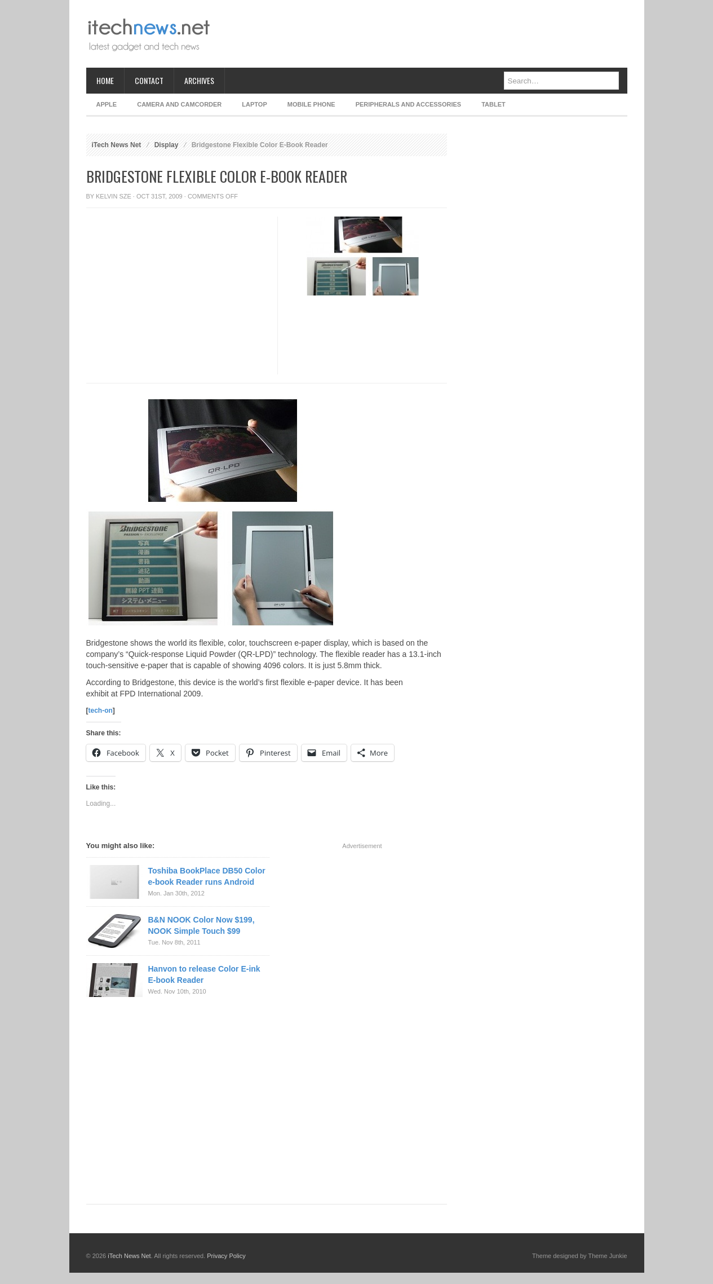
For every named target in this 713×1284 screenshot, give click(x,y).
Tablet (493, 104)
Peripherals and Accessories (408, 104)
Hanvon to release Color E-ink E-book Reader (204, 974)
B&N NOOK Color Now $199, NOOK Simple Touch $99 (201, 925)
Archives (199, 80)
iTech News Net (116, 145)
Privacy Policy (226, 1255)
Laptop (254, 104)
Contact (149, 80)
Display (166, 145)
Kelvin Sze (113, 196)
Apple (106, 104)
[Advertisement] (422, 33)
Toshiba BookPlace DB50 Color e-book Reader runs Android (206, 876)
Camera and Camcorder (179, 104)
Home (105, 80)
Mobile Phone (311, 104)
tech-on (100, 710)
